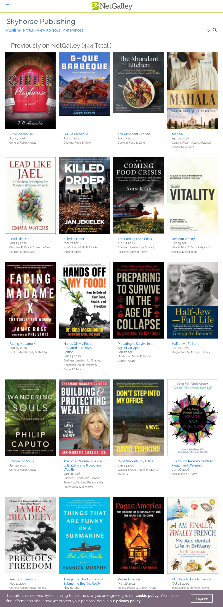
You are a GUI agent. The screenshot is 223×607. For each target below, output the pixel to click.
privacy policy (128, 601)
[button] (209, 30)
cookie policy (147, 595)
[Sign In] (8, 6)
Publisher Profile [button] (20, 30)
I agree (202, 598)
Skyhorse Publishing (40, 21)
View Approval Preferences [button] (60, 30)
